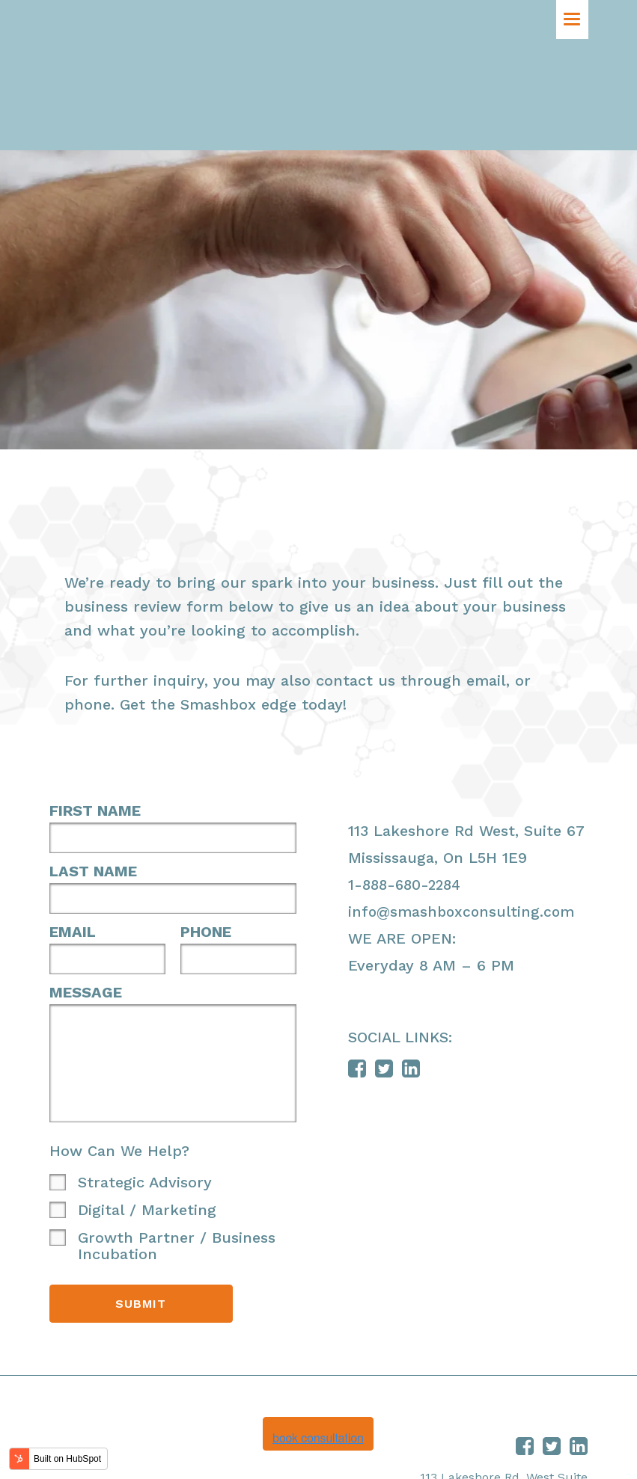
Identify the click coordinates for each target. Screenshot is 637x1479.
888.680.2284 (550, 1415)
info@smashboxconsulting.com (463, 800)
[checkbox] (172, 1112)
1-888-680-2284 (407, 773)
